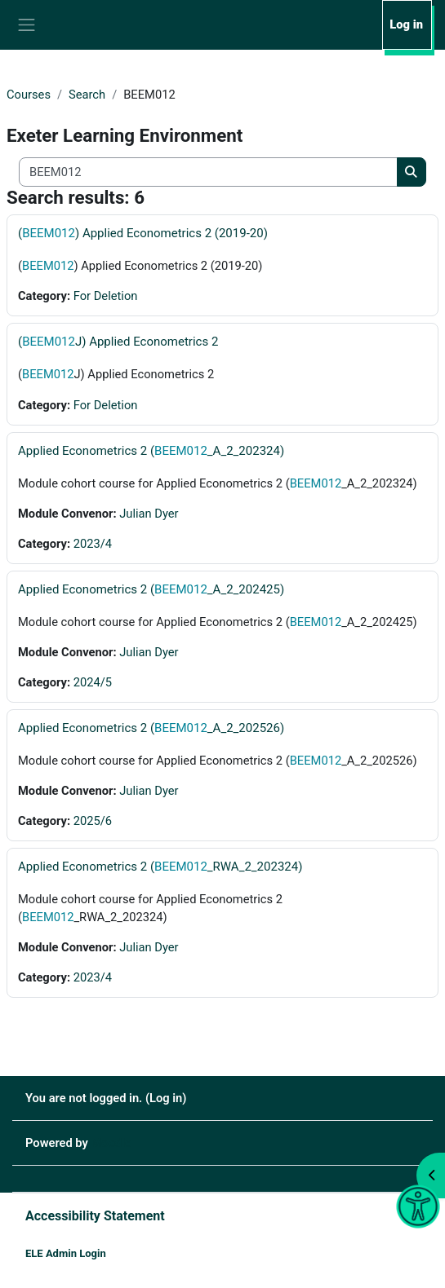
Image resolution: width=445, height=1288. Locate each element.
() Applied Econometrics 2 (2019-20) (143, 233)
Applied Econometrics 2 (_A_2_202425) (151, 589)
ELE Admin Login (65, 1253)
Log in (406, 24)
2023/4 (92, 543)
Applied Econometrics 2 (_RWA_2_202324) (160, 866)
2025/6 (92, 821)
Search (87, 94)
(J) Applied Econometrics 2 (118, 341)
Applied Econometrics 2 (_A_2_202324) (151, 450)
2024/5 (92, 682)
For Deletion (105, 296)
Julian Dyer (148, 513)
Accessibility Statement (95, 1216)
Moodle (111, 1143)
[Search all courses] (208, 172)
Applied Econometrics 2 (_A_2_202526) (151, 728)
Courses (29, 94)
